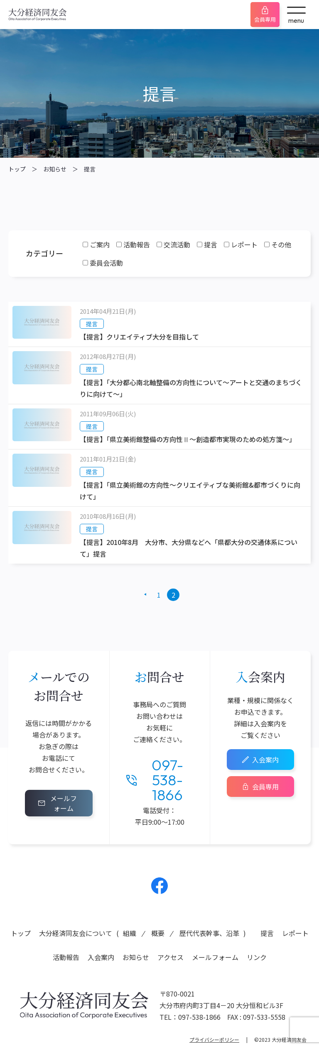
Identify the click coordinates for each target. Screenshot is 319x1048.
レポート (244, 244)
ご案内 (100, 244)
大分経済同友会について (75, 933)
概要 (157, 933)
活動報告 (136, 244)
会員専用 (265, 19)
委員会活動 (106, 263)
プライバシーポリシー (214, 1039)
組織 (129, 933)
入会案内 (265, 760)
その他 (281, 244)
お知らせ (54, 169)
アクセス (170, 957)
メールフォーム (63, 803)
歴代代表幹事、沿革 (209, 933)
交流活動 (177, 244)
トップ (17, 169)
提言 (90, 169)
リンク (257, 957)
